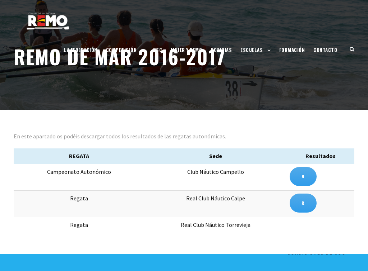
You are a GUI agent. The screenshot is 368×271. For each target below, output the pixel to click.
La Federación (80, 49)
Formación (292, 49)
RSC (157, 49)
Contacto (325, 49)
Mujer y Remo (186, 49)
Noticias (221, 49)
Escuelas (251, 49)
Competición (121, 49)
